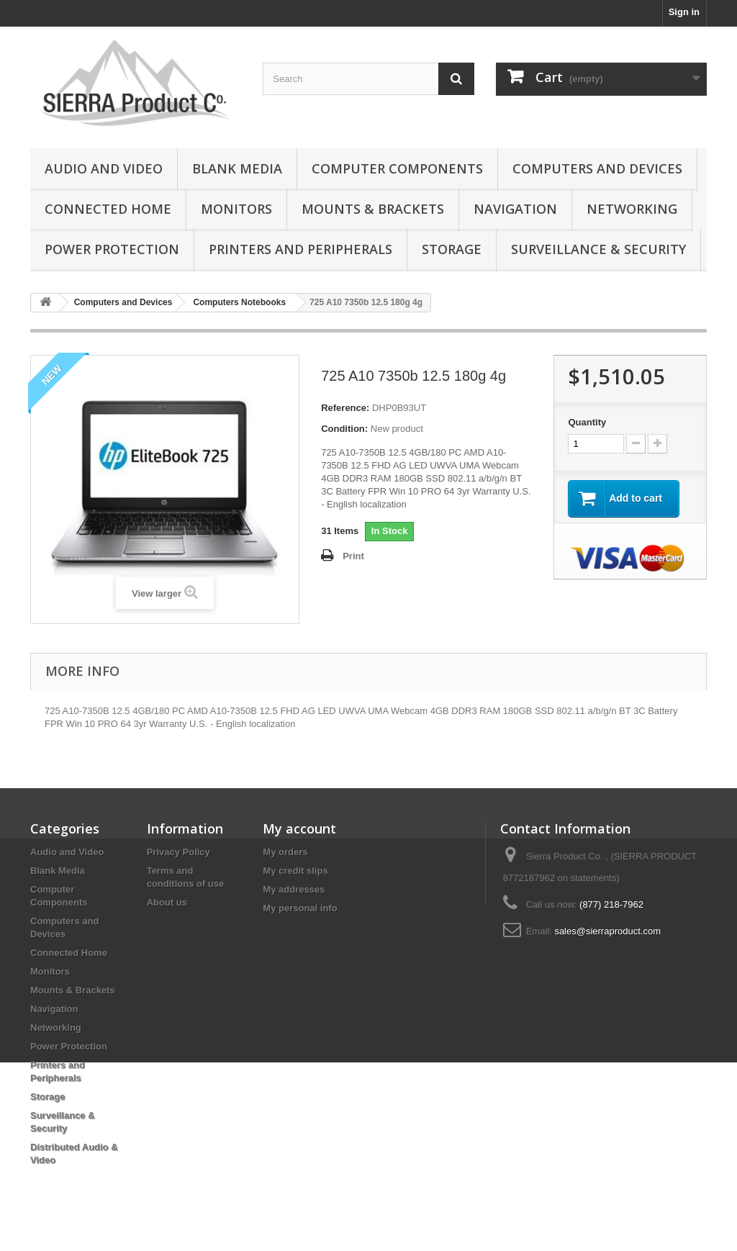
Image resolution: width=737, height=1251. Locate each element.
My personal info (300, 908)
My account (299, 828)
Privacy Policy (178, 851)
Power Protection (112, 249)
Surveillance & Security (598, 249)
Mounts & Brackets (373, 208)
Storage (451, 249)
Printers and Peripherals (300, 249)
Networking (632, 208)
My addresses (294, 889)
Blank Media (237, 168)
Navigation (515, 208)
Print (353, 556)
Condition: (344, 428)
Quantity (587, 422)
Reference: (345, 407)
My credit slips (295, 870)
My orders (285, 851)
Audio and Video (104, 168)
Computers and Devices (597, 168)
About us (167, 902)
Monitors (236, 208)
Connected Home (108, 208)
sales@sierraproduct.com (607, 931)
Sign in (684, 11)
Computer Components (397, 168)
